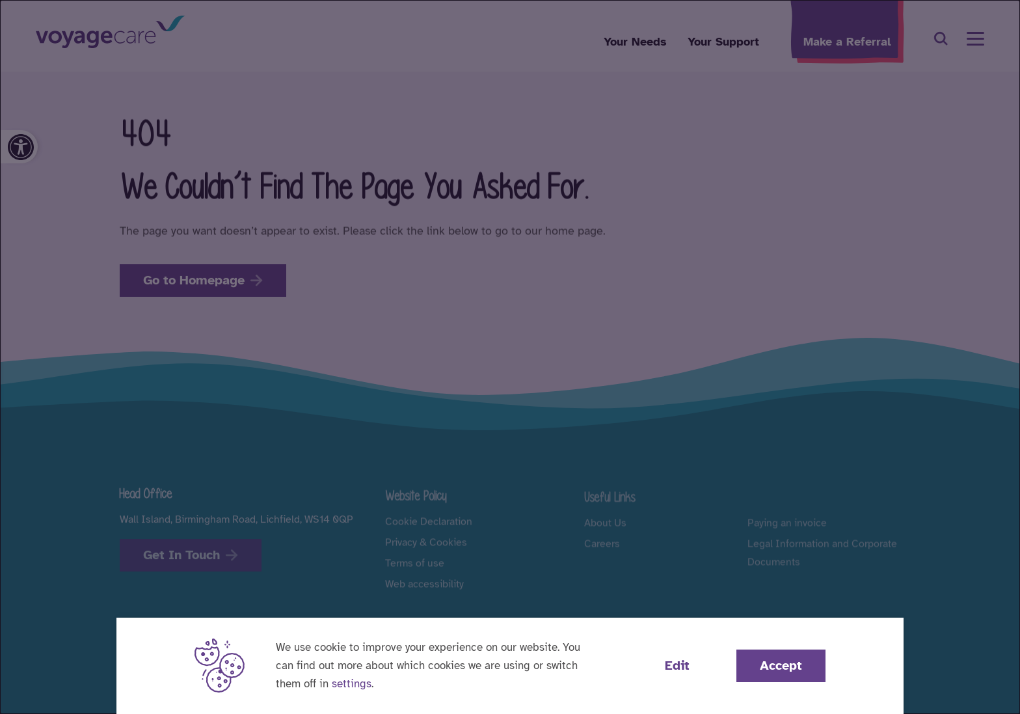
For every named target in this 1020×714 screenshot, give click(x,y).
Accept (781, 665)
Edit (677, 665)
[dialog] (510, 357)
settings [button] (351, 684)
